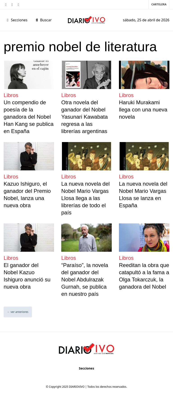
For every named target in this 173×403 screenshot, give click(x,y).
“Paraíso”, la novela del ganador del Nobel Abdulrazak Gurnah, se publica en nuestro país (84, 279)
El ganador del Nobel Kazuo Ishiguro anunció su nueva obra (27, 276)
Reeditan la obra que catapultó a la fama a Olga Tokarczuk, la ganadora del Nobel (144, 276)
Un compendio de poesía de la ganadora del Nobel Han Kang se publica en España (28, 116)
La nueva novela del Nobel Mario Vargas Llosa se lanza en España (143, 194)
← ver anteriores (17, 312)
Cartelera (158, 4)
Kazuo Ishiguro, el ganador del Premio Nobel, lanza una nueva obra (27, 194)
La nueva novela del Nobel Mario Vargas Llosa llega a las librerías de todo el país (85, 198)
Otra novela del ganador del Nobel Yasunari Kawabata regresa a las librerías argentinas (84, 116)
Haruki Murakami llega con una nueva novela (143, 109)
